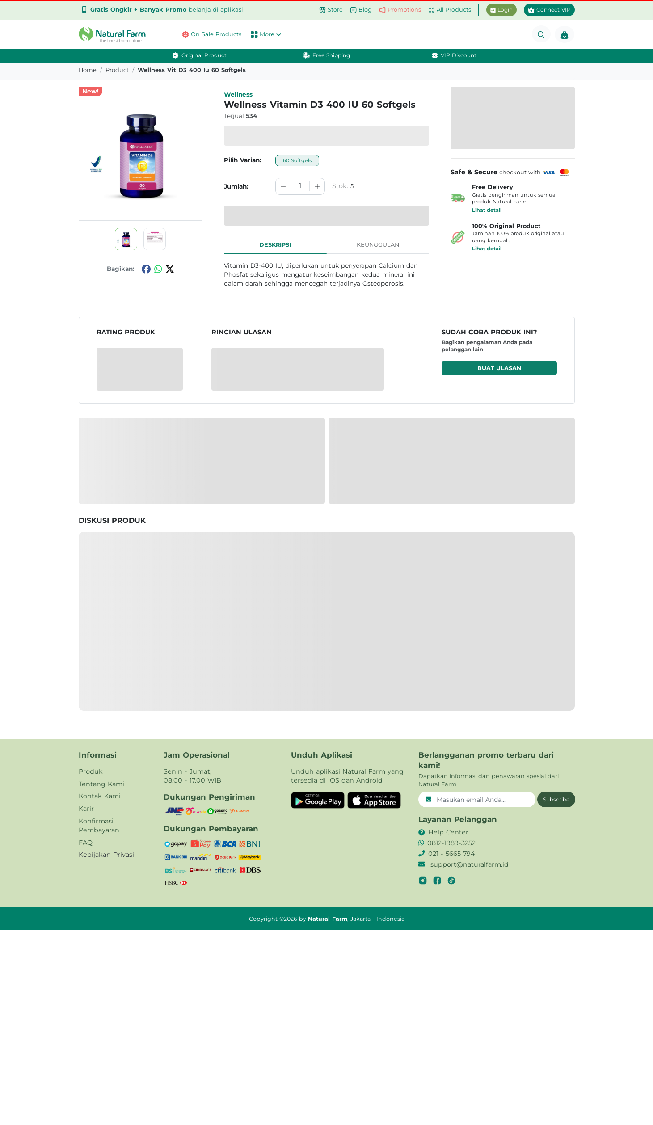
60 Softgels (297, 160)
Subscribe (556, 799)
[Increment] (317, 186)
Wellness (238, 94)
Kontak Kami (100, 796)
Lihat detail (486, 210)
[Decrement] (283, 186)
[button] (114, 34)
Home (88, 70)
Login (501, 9)
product (117, 70)
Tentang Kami (101, 784)
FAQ (86, 842)
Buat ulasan (499, 368)
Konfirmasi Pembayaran (99, 825)
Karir (86, 809)
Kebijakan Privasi (106, 855)
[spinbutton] (300, 186)
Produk (91, 771)
